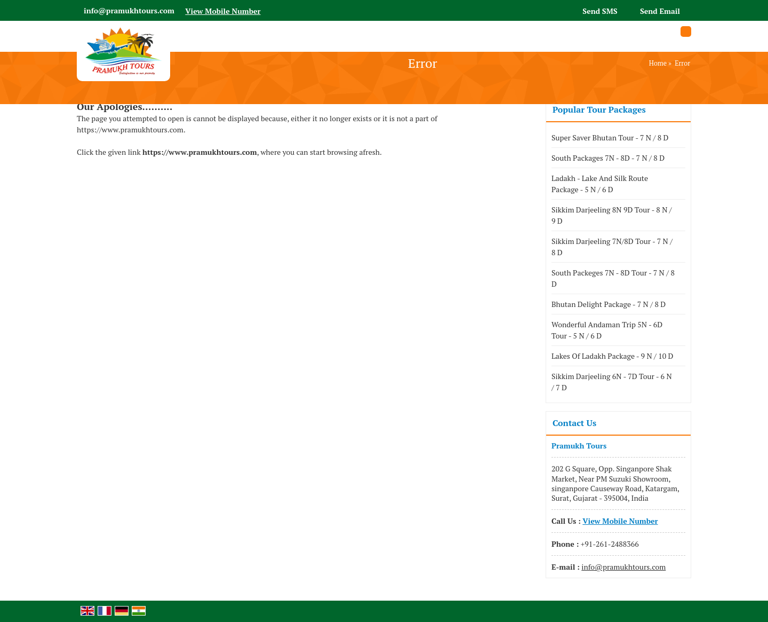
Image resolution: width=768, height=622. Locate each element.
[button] (222, 11)
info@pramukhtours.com (129, 10)
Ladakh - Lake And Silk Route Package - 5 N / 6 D (599, 183)
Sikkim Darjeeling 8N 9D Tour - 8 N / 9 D (611, 215)
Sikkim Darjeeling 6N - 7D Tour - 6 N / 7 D (611, 381)
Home (658, 63)
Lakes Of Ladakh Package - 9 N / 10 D (612, 356)
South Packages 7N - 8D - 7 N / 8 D (608, 158)
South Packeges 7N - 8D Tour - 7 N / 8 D (613, 278)
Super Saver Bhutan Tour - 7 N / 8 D (609, 137)
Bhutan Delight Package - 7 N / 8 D (608, 304)
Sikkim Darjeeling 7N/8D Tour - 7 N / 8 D (612, 246)
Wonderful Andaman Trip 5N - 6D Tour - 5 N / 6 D (606, 330)
